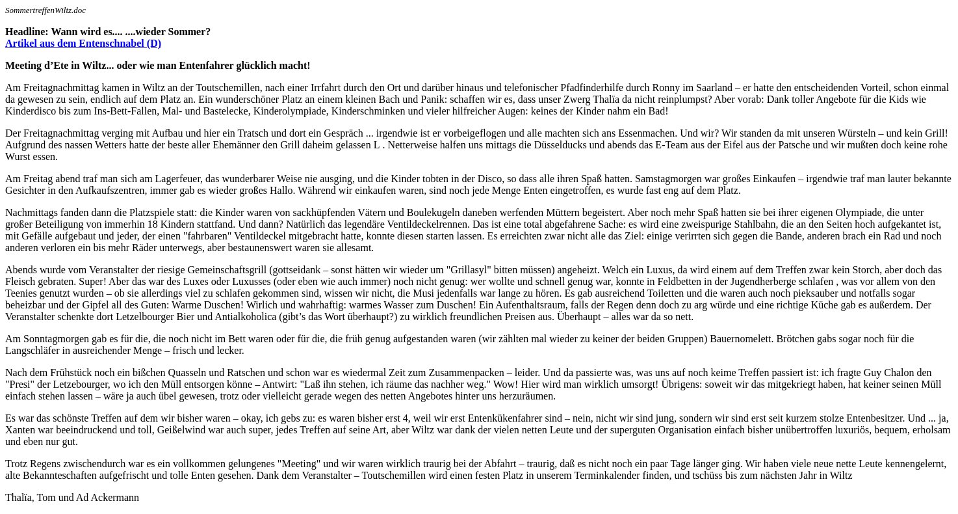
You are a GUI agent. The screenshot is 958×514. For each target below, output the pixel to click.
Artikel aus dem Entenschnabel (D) (83, 43)
